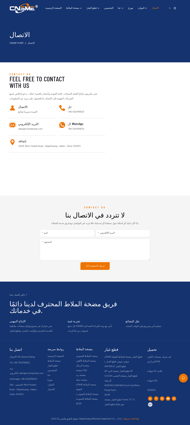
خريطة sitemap (131, 419)
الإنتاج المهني (18, 321)
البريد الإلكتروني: (28, 124)
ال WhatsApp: (75, 124)
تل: (70, 107)
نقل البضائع (133, 321)
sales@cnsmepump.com (31, 373)
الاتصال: (23, 107)
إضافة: (22, 141)
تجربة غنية (74, 321)
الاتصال (31, 43)
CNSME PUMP (17, 43)
